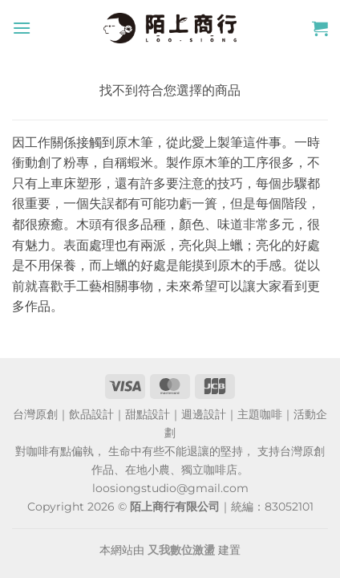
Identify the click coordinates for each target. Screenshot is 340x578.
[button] (21, 27)
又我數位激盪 (181, 550)
